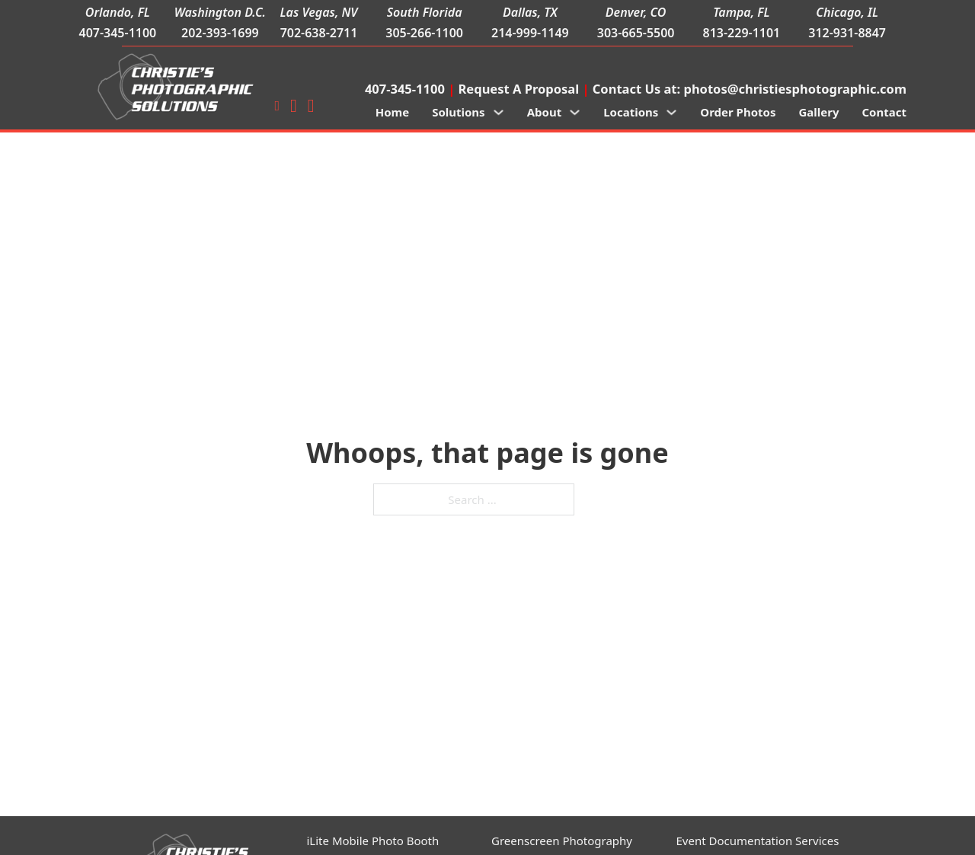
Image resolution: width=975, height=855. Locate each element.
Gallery (818, 112)
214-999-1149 (530, 32)
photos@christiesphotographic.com (794, 88)
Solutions (458, 112)
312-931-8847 (847, 32)
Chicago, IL (847, 12)
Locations (630, 112)
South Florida (424, 12)
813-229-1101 (742, 32)
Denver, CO (636, 12)
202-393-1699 (220, 32)
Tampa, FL (741, 12)
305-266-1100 (424, 32)
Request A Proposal (519, 88)
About (544, 112)
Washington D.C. (220, 12)
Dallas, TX (530, 12)
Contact (884, 112)
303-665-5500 (636, 32)
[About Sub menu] (574, 112)
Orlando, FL (117, 12)
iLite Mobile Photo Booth (373, 840)
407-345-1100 (117, 32)
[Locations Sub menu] (671, 112)
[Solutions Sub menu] (498, 112)
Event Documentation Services (757, 840)
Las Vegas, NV (319, 12)
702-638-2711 (319, 32)
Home (392, 112)
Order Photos (737, 112)
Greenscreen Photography (561, 840)
